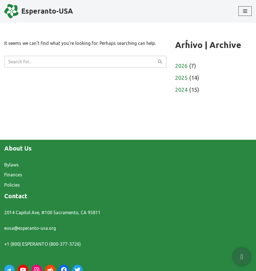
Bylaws (11, 164)
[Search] (79, 62)
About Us (18, 148)
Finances (13, 174)
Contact (15, 195)
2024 (181, 89)
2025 (181, 77)
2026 (181, 65)
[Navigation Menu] (245, 11)
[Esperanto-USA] (38, 11)
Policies (12, 184)
